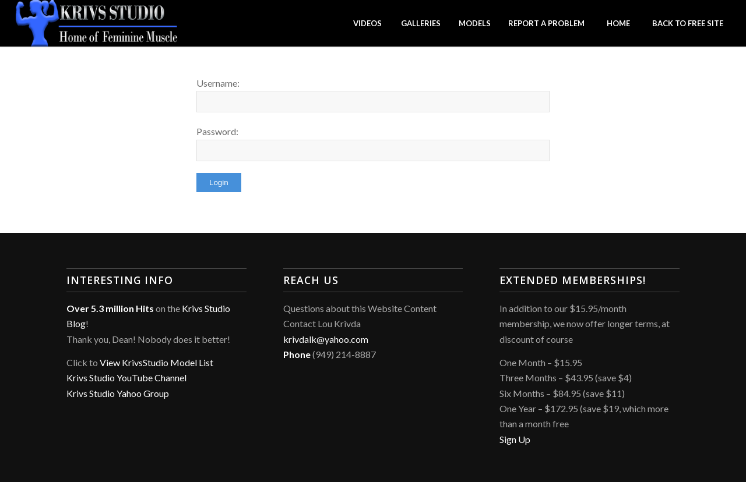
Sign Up (514, 439)
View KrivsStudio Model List (156, 362)
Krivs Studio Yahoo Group (117, 393)
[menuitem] (367, 23)
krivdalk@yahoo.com (325, 339)
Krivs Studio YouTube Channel (126, 377)
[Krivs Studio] (97, 23)
